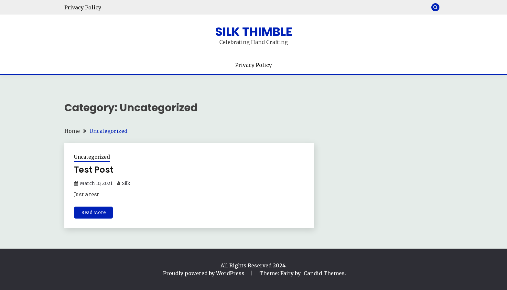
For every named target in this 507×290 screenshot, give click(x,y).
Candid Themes (324, 273)
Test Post (93, 170)
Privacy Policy (82, 7)
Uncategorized (92, 157)
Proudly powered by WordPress (204, 273)
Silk (126, 183)
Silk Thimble (253, 31)
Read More (93, 212)
